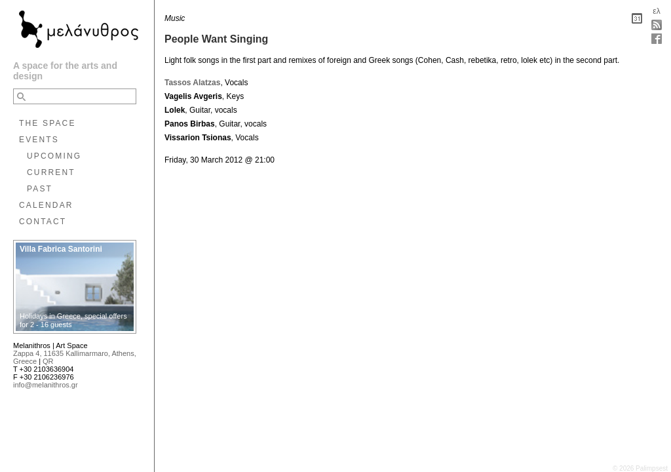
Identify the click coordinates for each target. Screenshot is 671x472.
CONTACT (42, 221)
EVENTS (39, 139)
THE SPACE (47, 123)
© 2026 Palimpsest (640, 468)
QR (48, 361)
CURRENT (51, 172)
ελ (656, 11)
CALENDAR (46, 205)
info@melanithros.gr (45, 385)
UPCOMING (54, 156)
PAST (39, 188)
